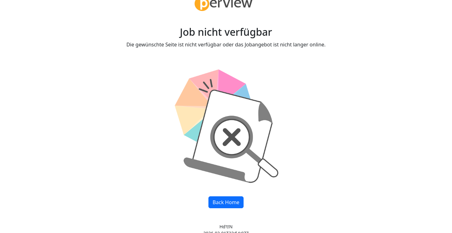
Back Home (226, 202)
